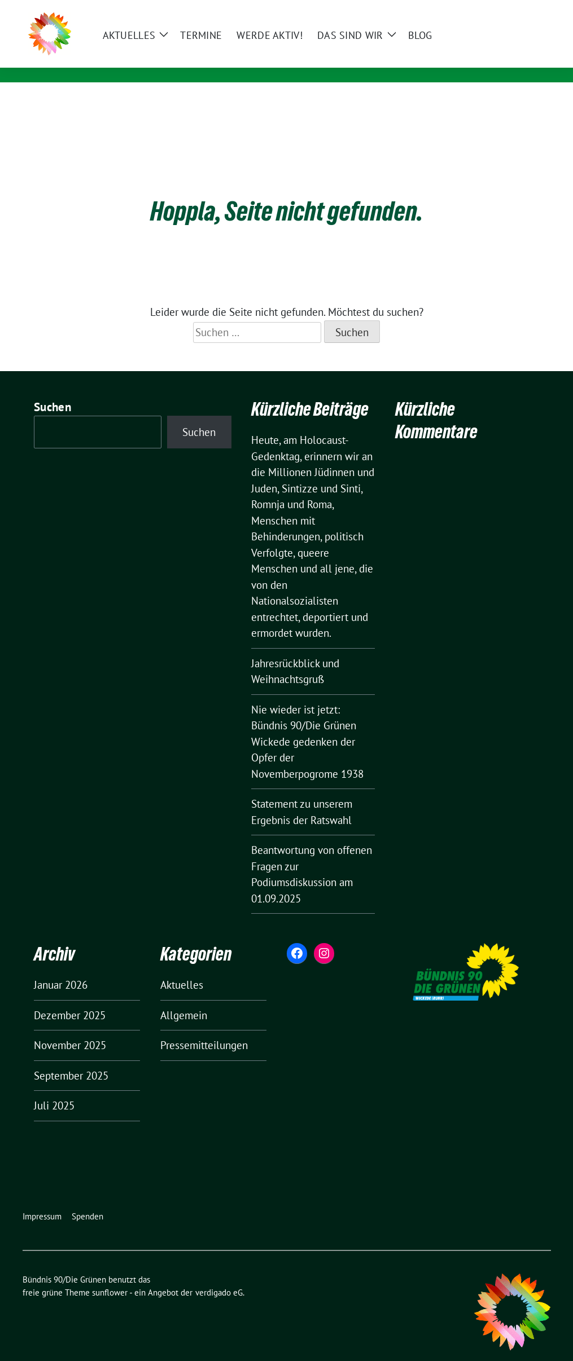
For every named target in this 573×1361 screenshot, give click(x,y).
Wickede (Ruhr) (155, 59)
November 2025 (70, 1027)
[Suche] (515, 10)
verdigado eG (219, 1275)
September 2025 (71, 1058)
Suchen (52, 389)
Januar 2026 (61, 967)
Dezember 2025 (70, 998)
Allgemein (183, 998)
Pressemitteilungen (204, 1027)
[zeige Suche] (531, 10)
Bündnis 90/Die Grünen (185, 43)
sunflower (110, 1275)
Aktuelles (181, 967)
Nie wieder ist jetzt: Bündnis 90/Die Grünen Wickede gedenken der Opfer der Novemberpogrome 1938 (307, 724)
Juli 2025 (54, 1088)
